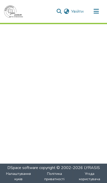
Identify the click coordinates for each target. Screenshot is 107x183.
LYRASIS (92, 168)
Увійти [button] (77, 11)
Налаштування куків (18, 176)
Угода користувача (89, 176)
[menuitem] (66, 11)
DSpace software (22, 168)
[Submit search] (59, 11)
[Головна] (13, 11)
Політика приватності (54, 176)
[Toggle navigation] (96, 11)
